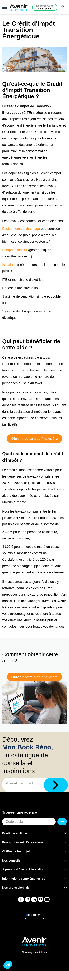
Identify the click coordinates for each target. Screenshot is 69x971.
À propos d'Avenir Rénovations (24, 869)
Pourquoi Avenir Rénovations (22, 842)
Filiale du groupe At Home (34, 952)
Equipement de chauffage (21, 229)
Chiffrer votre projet (16, 851)
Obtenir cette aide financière (34, 438)
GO (62, 821)
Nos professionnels (15, 887)
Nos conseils (11, 860)
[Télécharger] (56, 785)
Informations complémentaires (23, 878)
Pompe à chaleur (14, 250)
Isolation (8, 265)
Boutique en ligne (14, 833)
